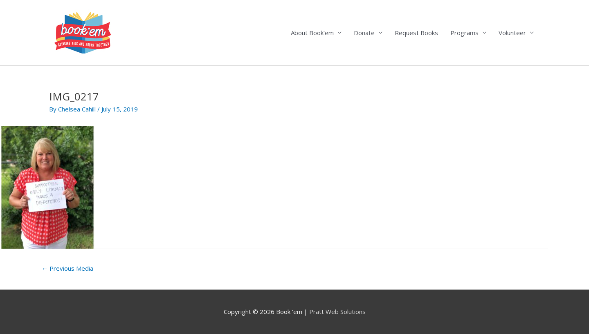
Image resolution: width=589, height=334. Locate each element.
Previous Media (67, 268)
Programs (464, 33)
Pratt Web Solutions (337, 311)
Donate (364, 33)
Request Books (416, 33)
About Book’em (312, 33)
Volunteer (512, 33)
